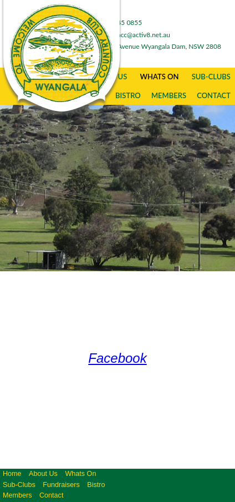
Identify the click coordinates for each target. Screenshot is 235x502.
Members (168, 95)
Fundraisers (61, 485)
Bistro (96, 485)
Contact (214, 95)
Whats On (159, 76)
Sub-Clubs (211, 76)
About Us (43, 474)
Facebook (117, 358)
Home (12, 474)
